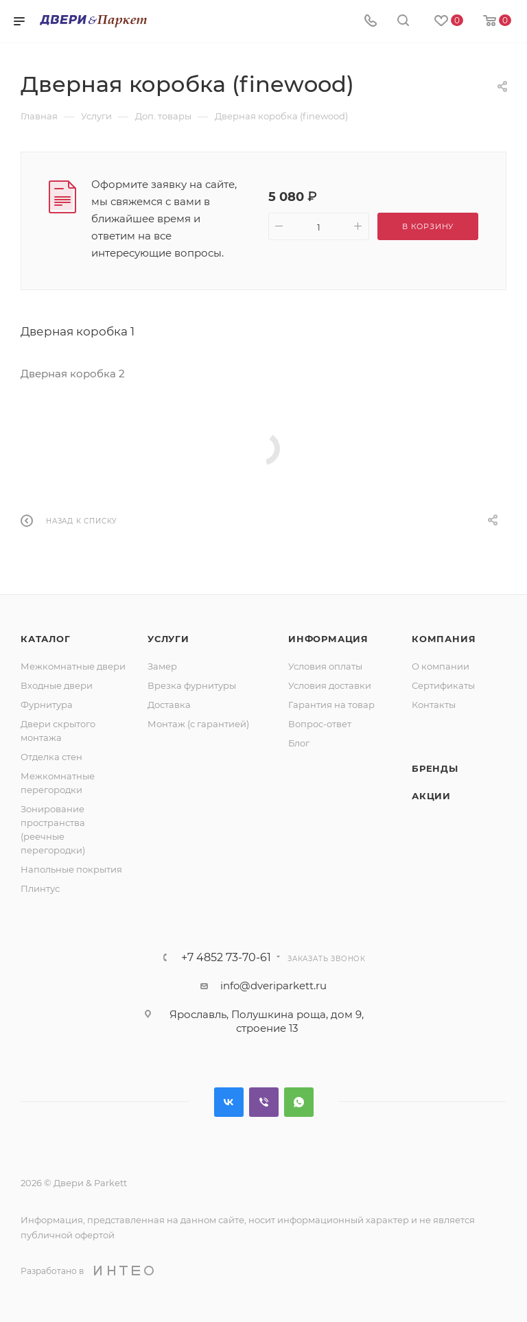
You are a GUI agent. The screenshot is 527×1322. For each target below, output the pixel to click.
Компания (444, 638)
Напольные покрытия (71, 869)
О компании (440, 666)
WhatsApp (299, 1102)
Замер (162, 666)
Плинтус (40, 888)
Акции (431, 795)
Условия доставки (329, 685)
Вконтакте (229, 1102)
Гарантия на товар (331, 704)
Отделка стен (51, 756)
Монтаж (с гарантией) (198, 723)
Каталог (46, 638)
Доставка (169, 704)
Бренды (435, 768)
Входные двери (57, 685)
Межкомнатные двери (73, 666)
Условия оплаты (325, 666)
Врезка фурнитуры (192, 685)
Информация (328, 638)
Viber (264, 1102)
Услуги (168, 638)
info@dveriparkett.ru (273, 985)
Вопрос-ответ (319, 723)
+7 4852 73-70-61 (226, 957)
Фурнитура (47, 704)
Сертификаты (443, 685)
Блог (298, 742)
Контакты (434, 704)
